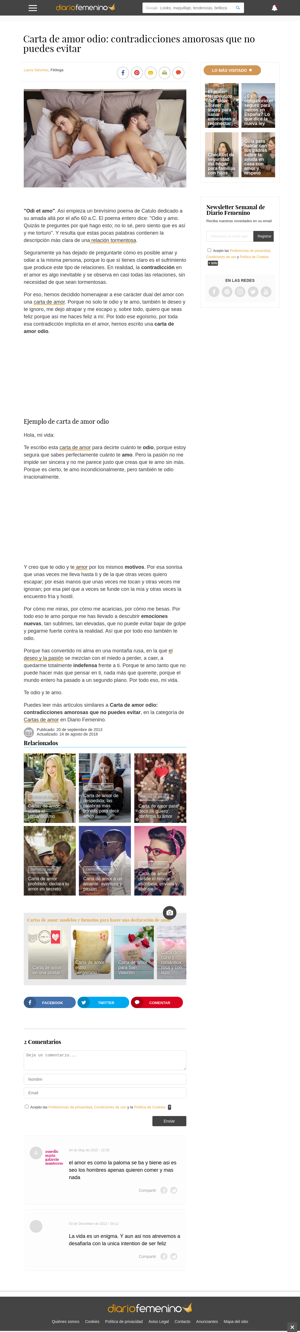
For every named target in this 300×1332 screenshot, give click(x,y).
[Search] (238, 8)
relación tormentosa (113, 240)
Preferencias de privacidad (70, 1107)
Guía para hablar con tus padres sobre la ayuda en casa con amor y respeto (255, 157)
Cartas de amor (41, 720)
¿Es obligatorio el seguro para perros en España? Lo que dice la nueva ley (258, 110)
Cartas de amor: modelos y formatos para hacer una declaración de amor (99, 920)
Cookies (92, 1321)
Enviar (169, 1121)
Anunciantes (207, 1321)
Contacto (183, 1321)
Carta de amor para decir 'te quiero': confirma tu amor (158, 811)
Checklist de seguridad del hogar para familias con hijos (222, 163)
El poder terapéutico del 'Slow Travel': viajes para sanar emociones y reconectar (221, 107)
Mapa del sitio (236, 1321)
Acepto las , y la (98, 1107)
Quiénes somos (65, 1321)
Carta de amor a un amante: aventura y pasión (102, 883)
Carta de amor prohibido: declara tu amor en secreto (48, 883)
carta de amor (49, 302)
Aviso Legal (158, 1321)
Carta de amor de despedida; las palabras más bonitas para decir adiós (101, 805)
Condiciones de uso (110, 1107)
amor (81, 567)
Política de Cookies (149, 1107)
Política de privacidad (124, 1321)
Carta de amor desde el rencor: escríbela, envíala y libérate (158, 881)
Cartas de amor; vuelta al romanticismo (44, 811)
